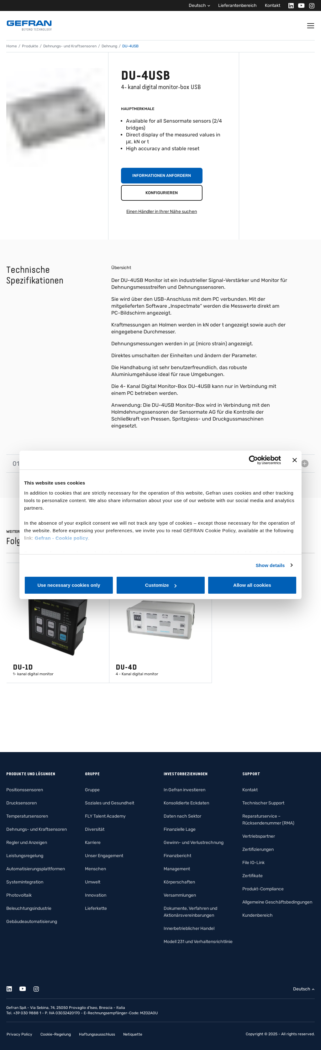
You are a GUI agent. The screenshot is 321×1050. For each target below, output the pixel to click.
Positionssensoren (24, 790)
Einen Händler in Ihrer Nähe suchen (161, 211)
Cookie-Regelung (55, 1034)
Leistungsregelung (24, 855)
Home (11, 46)
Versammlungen (180, 895)
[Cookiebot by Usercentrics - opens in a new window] (253, 460)
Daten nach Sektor (182, 816)
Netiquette (132, 1034)
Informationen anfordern (161, 175)
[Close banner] (294, 460)
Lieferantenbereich (237, 5)
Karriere (93, 842)
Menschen (95, 869)
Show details (270, 565)
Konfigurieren (161, 192)
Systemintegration (24, 882)
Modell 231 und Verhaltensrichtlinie (198, 941)
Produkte (30, 46)
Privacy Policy (19, 1034)
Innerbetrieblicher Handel (189, 928)
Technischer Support (263, 803)
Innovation (95, 895)
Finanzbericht (177, 855)
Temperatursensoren (27, 816)
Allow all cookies (252, 585)
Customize (160, 585)
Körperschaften (179, 882)
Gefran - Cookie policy (61, 538)
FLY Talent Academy (105, 816)
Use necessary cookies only (68, 585)
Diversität (94, 829)
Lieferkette (96, 908)
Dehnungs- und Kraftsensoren (70, 46)
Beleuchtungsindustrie (28, 908)
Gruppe (92, 790)
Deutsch (197, 5)
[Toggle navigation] (311, 25)
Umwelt (92, 882)
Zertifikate (252, 875)
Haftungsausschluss (97, 1034)
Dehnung (109, 46)
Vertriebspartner (258, 836)
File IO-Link (253, 862)
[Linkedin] (289, 5)
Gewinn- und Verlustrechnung (194, 842)
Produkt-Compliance (263, 889)
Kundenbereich (257, 915)
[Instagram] (310, 5)
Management (177, 869)
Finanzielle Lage (180, 829)
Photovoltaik (19, 895)
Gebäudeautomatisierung (31, 921)
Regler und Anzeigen (26, 842)
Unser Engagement (104, 855)
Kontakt (272, 5)
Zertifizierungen (258, 849)
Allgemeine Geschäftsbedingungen (277, 902)
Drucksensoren (21, 803)
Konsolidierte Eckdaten (186, 803)
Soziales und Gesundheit (109, 803)
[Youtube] (299, 5)
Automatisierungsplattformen (35, 869)
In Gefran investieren (184, 790)
